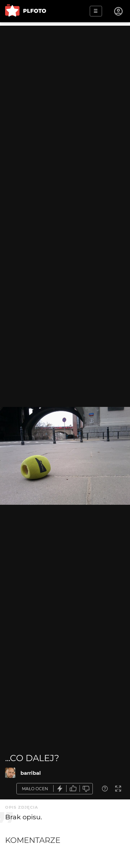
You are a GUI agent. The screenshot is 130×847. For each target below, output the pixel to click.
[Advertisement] (65, 91)
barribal (30, 773)
